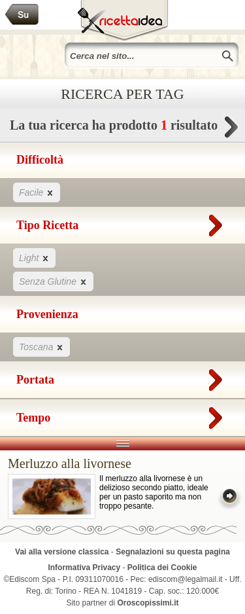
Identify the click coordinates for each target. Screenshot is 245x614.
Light (34, 257)
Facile (36, 192)
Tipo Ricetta (122, 222)
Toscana (41, 346)
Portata (122, 377)
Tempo (122, 415)
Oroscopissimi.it (148, 602)
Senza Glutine (53, 281)
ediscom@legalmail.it (185, 579)
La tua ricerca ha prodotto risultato (122, 128)
